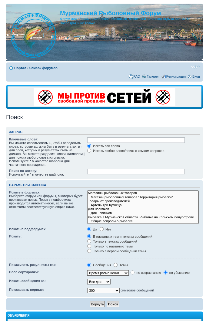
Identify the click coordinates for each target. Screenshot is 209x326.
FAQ (137, 76)
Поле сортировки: (24, 272)
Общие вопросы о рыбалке (143, 221)
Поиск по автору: (23, 171)
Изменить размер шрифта (195, 66)
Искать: (15, 236)
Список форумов (43, 68)
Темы (121, 265)
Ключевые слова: (23, 139)
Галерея (153, 76)
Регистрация (176, 76)
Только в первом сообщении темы (116, 251)
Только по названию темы (110, 246)
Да (92, 229)
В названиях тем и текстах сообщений (119, 236)
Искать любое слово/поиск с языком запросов (125, 151)
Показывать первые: (26, 289)
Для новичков (143, 209)
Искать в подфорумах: (28, 229)
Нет (105, 229)
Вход (196, 76)
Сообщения (99, 265)
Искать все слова (103, 146)
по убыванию (177, 272)
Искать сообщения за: (27, 281)
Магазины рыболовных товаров (143, 193)
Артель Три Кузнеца (143, 205)
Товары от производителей (143, 201)
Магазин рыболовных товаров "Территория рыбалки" (143, 197)
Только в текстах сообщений (112, 241)
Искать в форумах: (24, 192)
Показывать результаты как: (32, 265)
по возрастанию (146, 272)
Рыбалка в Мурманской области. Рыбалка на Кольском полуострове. (143, 217)
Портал (20, 68)
